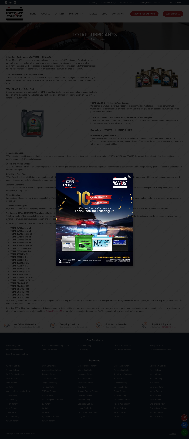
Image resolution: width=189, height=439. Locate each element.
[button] (130, 176)
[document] (94, 219)
